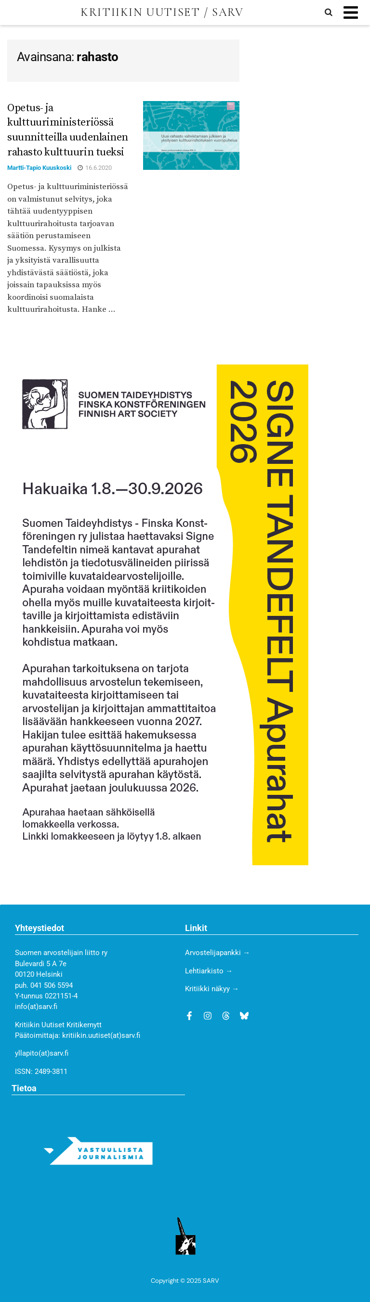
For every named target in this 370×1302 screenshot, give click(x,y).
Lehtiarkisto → (209, 971)
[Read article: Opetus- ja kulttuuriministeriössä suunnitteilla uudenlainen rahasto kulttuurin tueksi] (191, 135)
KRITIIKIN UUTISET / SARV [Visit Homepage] (161, 12)
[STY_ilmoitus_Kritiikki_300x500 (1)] (157, 614)
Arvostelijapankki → (217, 952)
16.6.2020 (95, 167)
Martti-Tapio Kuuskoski (39, 167)
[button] (350, 12)
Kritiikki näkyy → (212, 988)
